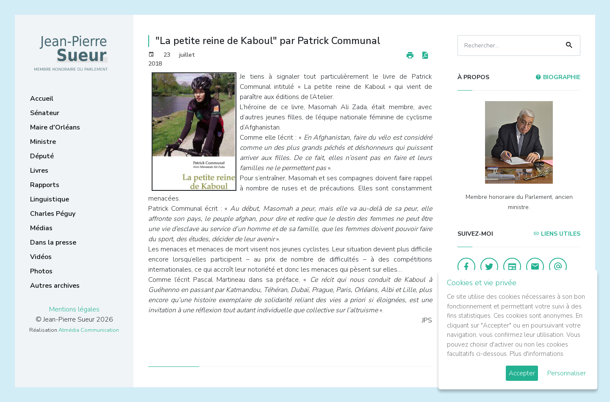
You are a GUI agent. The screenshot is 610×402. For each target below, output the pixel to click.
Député (42, 156)
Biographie (557, 77)
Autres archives (55, 285)
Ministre (43, 141)
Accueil (41, 98)
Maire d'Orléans (55, 127)
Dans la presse (53, 242)
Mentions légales (74, 309)
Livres (39, 170)
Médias (41, 228)
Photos (41, 271)
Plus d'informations (536, 354)
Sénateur (44, 113)
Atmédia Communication (88, 330)
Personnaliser (566, 373)
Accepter (522, 373)
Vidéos (41, 257)
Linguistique (49, 199)
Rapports (44, 185)
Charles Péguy (52, 213)
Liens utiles (556, 234)
